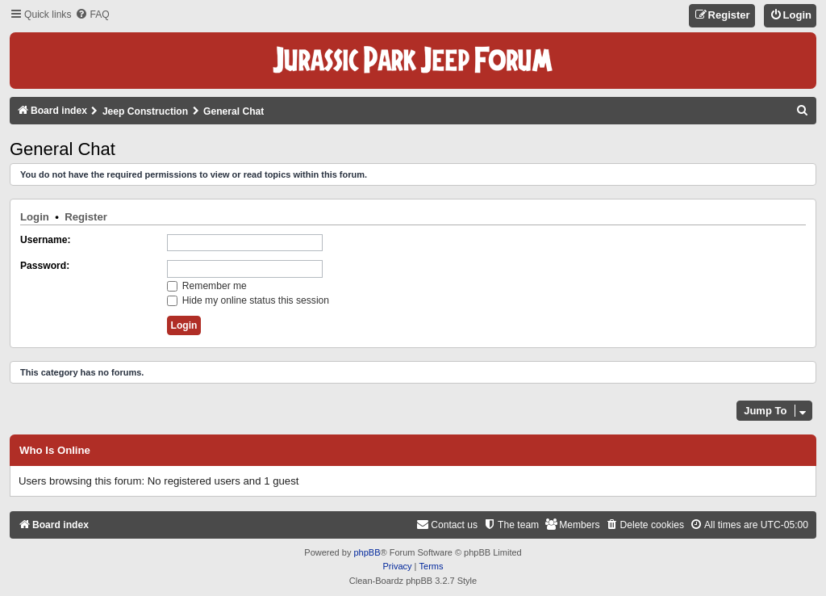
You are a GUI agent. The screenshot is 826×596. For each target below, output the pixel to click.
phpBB (366, 552)
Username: (45, 240)
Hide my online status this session (248, 300)
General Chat (62, 149)
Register (86, 217)
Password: (44, 265)
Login (34, 217)
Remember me (207, 286)
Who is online (54, 450)
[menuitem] (92, 15)
